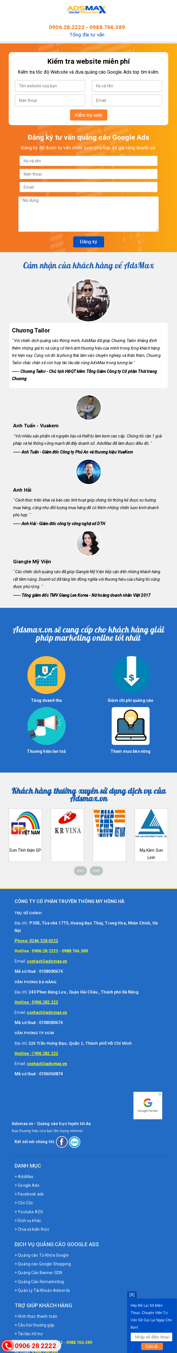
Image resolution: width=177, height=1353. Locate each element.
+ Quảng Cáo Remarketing (39, 1281)
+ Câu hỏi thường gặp (35, 1325)
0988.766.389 (107, 27)
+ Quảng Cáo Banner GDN (38, 1272)
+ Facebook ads (29, 1194)
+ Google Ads (27, 1185)
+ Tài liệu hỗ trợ (29, 1333)
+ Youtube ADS (29, 1211)
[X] (131, 1294)
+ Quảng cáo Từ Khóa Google (42, 1255)
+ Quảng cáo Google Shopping (43, 1264)
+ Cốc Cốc (24, 1202)
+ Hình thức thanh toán (36, 1316)
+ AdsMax (24, 1176)
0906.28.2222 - (69, 27)
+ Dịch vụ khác (28, 1220)
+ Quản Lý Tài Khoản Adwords (42, 1290)
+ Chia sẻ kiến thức (32, 1229)
